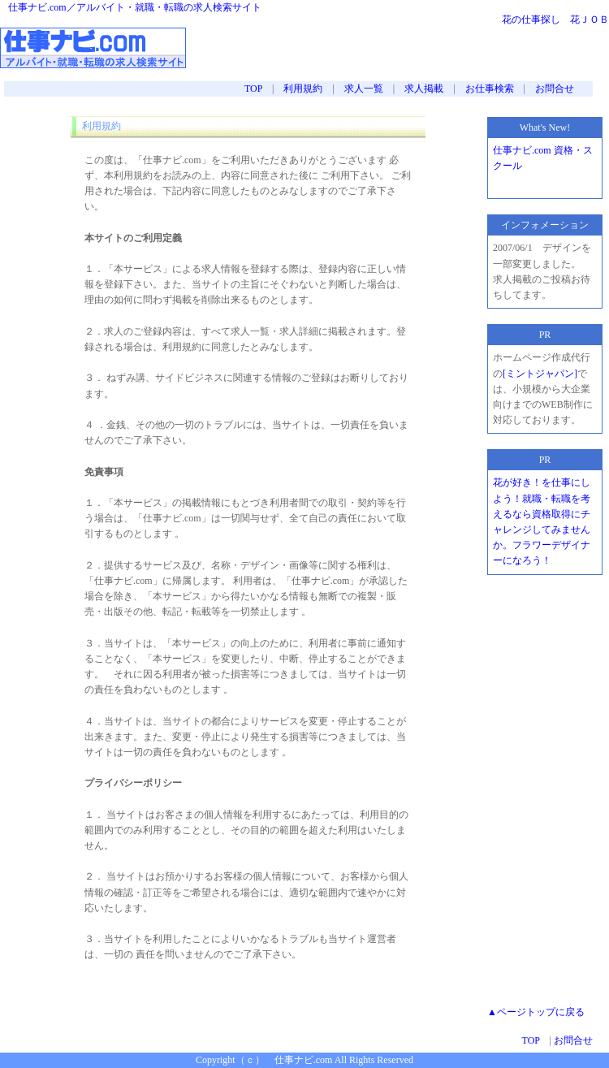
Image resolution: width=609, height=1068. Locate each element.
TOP (253, 88)
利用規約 (302, 88)
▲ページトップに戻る (536, 1012)
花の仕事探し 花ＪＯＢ (555, 19)
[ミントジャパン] (540, 373)
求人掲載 (423, 88)
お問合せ (554, 88)
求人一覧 (363, 88)
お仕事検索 (489, 88)
